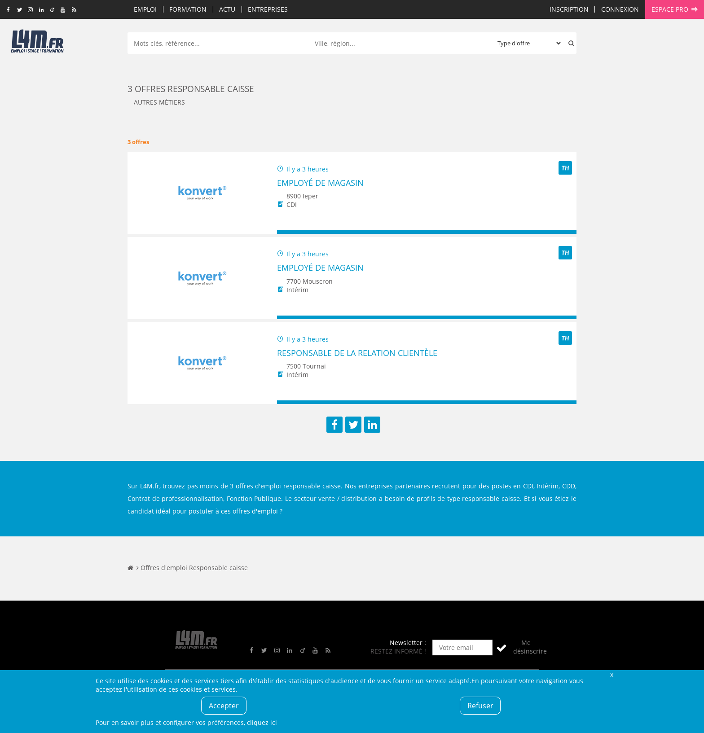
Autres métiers (159, 102)
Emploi (145, 9)
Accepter (224, 706)
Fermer (611, 674)
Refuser (480, 706)
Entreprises (268, 9)
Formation (188, 9)
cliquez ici (262, 722)
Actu (227, 9)
